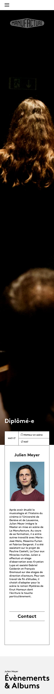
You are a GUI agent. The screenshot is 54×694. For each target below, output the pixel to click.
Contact (27, 616)
